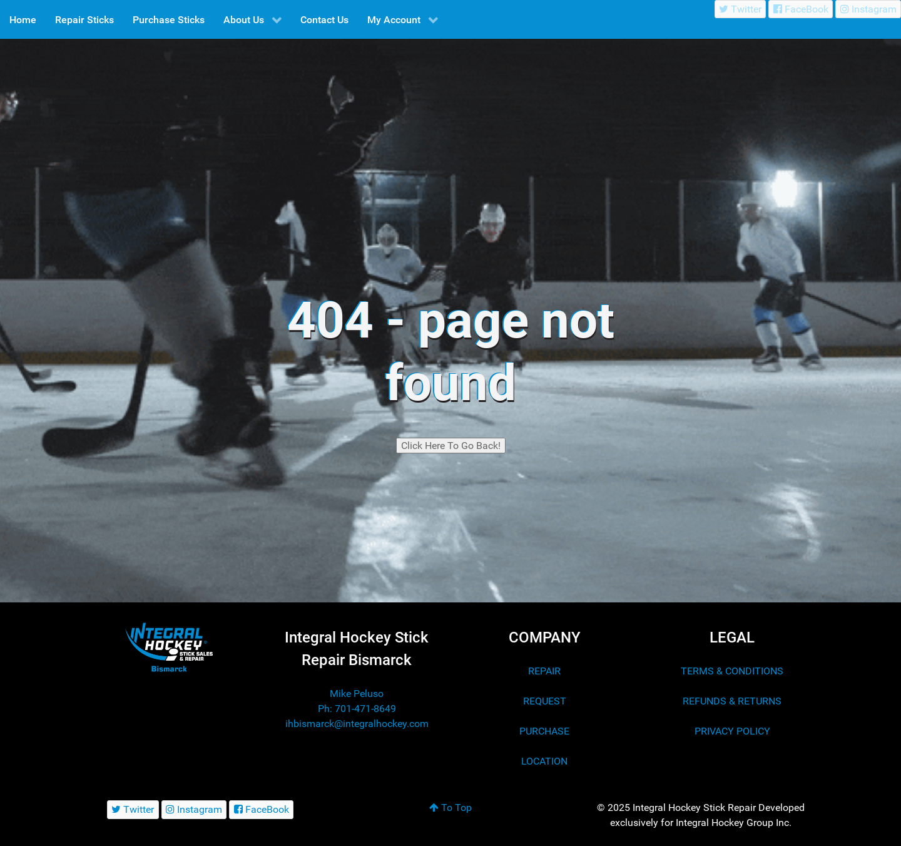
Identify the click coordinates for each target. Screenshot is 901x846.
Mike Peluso (357, 693)
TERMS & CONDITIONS (732, 671)
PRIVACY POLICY (732, 731)
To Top (450, 807)
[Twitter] (740, 9)
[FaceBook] (800, 9)
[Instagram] (868, 9)
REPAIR (544, 671)
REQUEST (544, 701)
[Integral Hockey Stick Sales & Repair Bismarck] (169, 647)
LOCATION (544, 761)
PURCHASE (544, 731)
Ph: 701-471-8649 (357, 708)
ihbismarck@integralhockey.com (357, 724)
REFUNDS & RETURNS (732, 701)
